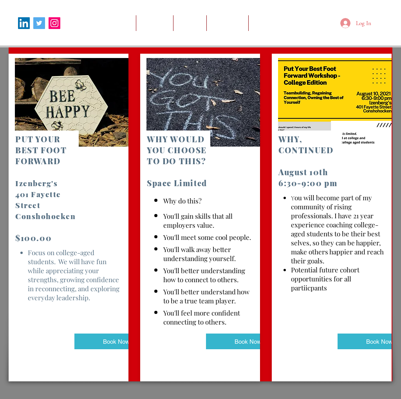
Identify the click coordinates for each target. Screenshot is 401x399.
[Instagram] (54, 23)
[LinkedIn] (24, 23)
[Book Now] (116, 341)
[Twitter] (39, 23)
